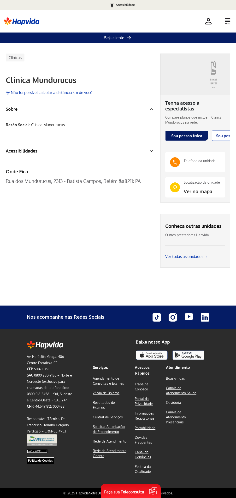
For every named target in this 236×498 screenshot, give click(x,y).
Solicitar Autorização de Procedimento (109, 429)
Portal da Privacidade (144, 401)
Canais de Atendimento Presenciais (176, 417)
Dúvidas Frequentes (143, 439)
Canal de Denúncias (143, 454)
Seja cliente (118, 38)
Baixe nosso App (153, 342)
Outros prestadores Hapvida (187, 235)
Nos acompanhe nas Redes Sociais (65, 317)
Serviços (100, 367)
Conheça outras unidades (193, 226)
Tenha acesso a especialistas (182, 105)
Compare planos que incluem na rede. (193, 119)
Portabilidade (145, 428)
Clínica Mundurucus (41, 80)
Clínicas (15, 57)
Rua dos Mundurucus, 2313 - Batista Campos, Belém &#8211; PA (73, 181)
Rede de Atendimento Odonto (109, 453)
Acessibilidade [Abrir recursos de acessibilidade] (125, 5)
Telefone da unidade (200, 161)
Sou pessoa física (186, 135)
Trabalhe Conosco (141, 386)
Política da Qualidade (143, 469)
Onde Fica (17, 171)
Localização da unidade (202, 182)
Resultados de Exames (104, 405)
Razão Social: (18, 125)
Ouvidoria (173, 402)
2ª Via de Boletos (106, 393)
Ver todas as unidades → (186, 256)
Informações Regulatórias (144, 415)
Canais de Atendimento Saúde (181, 390)
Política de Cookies (40, 460)
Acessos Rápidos (142, 370)
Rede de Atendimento (109, 441)
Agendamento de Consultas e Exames (108, 380)
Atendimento (178, 367)
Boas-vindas (175, 378)
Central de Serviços (108, 417)
